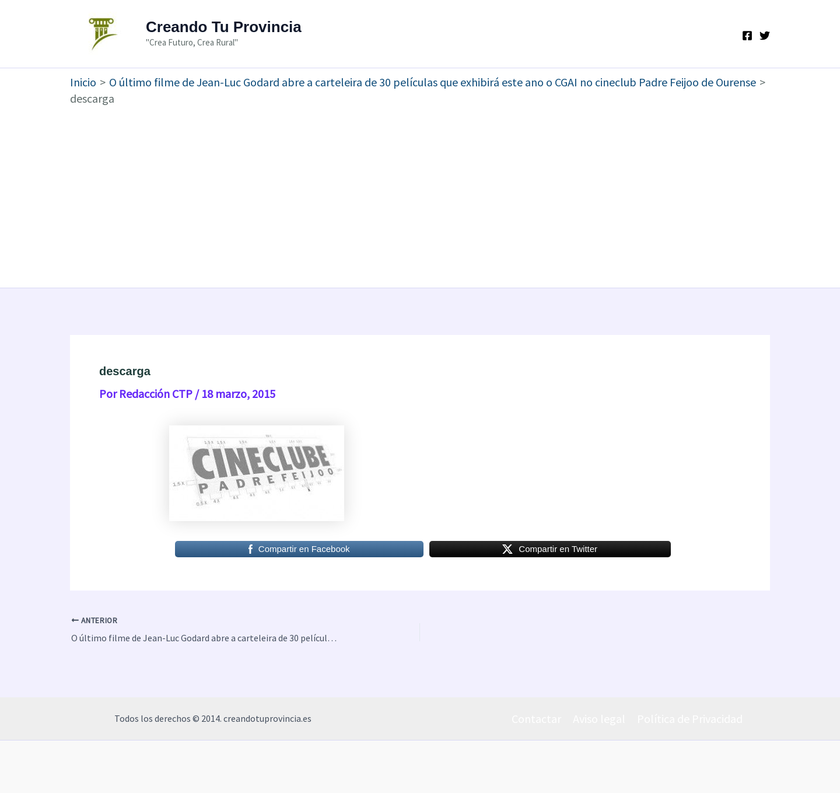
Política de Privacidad (690, 718)
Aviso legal (599, 718)
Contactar (536, 718)
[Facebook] (747, 35)
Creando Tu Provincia (224, 27)
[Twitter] (765, 35)
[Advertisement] (420, 194)
